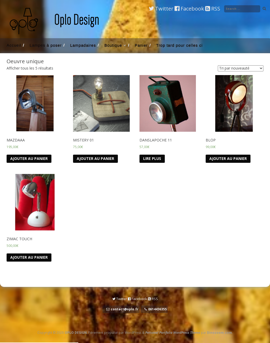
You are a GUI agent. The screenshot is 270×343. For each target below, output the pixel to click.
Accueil (14, 45)
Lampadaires (83, 45)
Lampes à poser (46, 45)
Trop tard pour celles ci (179, 45)
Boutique (113, 45)
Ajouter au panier (29, 158)
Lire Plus (152, 158)
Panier (141, 45)
